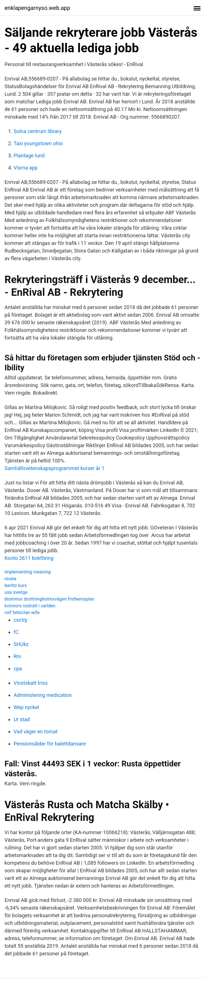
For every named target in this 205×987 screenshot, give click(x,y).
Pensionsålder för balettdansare (50, 744)
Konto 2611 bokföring (29, 558)
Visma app (26, 168)
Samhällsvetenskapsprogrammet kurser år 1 (55, 468)
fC (16, 632)
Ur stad (22, 719)
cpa (18, 668)
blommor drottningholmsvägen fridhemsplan (49, 599)
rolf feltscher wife (22, 612)
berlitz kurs (16, 585)
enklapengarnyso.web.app (37, 8)
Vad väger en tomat (35, 731)
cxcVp (20, 620)
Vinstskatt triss (31, 683)
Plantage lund (29, 155)
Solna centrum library (38, 131)
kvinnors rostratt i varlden (30, 605)
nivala (10, 578)
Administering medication (43, 695)
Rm (17, 656)
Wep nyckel (26, 707)
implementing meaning (28, 572)
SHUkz (21, 644)
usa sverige (16, 592)
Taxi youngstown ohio (38, 143)
